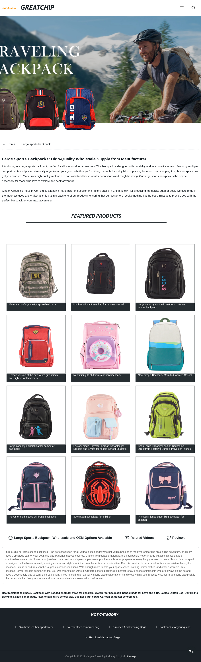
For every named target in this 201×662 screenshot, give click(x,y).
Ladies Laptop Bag (172, 592)
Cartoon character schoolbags (118, 596)
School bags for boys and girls (140, 592)
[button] (181, 8)
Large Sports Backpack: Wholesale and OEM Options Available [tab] (60, 538)
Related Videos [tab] (139, 538)
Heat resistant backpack (16, 592)
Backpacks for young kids (180, 627)
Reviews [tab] (176, 538)
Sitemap (131, 656)
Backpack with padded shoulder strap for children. (63, 592)
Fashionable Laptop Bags (110, 637)
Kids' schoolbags (25, 596)
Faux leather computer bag (88, 627)
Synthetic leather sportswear (41, 627)
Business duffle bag (87, 596)
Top (191, 652)
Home (11, 144)
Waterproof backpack (108, 592)
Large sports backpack (36, 144)
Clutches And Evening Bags (134, 627)
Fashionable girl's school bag (55, 596)
